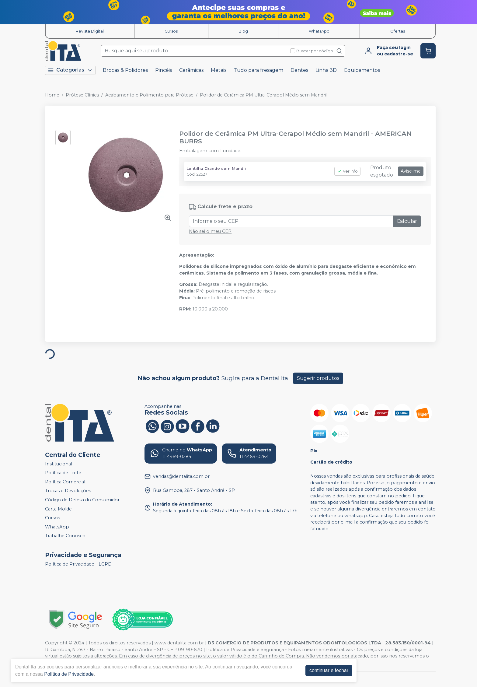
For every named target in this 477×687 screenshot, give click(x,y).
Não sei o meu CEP (210, 231)
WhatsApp (319, 31)
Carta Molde (58, 509)
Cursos (171, 31)
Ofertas (397, 31)
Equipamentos (362, 70)
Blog (243, 31)
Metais (218, 70)
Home (52, 95)
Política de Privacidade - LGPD (78, 564)
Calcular (407, 221)
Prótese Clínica (82, 95)
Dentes (299, 70)
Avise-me (411, 171)
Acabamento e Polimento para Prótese (149, 95)
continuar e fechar (328, 670)
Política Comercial (65, 482)
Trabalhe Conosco (65, 536)
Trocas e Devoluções (68, 491)
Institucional (58, 464)
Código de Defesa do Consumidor (82, 500)
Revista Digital (90, 31)
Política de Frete (63, 472)
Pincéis (163, 70)
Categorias (70, 70)
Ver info (347, 171)
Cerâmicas (191, 70)
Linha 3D (326, 70)
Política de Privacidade (69, 674)
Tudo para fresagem (258, 70)
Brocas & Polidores (125, 70)
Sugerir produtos (318, 378)
